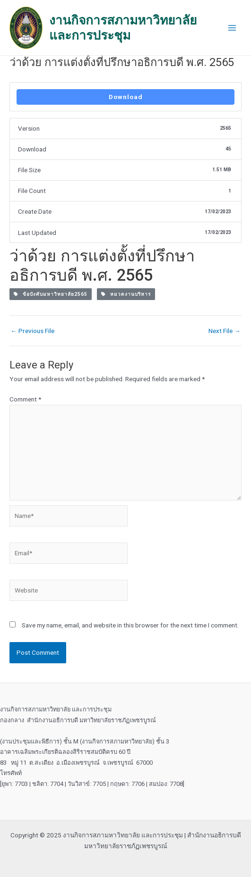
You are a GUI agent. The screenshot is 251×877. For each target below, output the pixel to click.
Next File (224, 331)
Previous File (32, 331)
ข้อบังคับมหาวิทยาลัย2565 (50, 294)
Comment (25, 399)
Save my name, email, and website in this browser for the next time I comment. (130, 625)
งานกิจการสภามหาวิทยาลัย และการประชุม (123, 27)
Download (126, 96)
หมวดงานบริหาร (126, 294)
